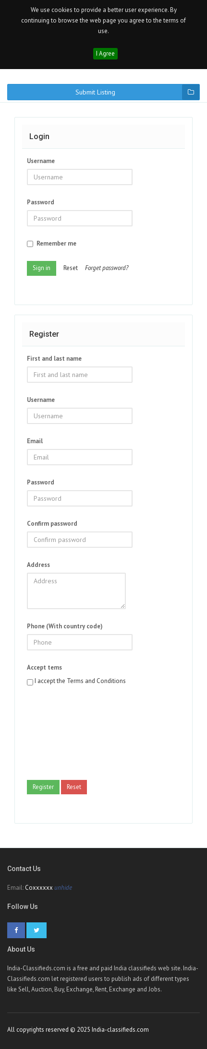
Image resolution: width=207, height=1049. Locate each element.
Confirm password (52, 523)
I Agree (105, 53)
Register (43, 787)
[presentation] (66, 735)
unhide (63, 888)
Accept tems (44, 667)
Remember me (51, 243)
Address (38, 565)
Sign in (41, 268)
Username (41, 161)
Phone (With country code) (65, 626)
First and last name (54, 358)
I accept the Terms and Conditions (80, 681)
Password (40, 202)
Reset (70, 268)
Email (35, 441)
